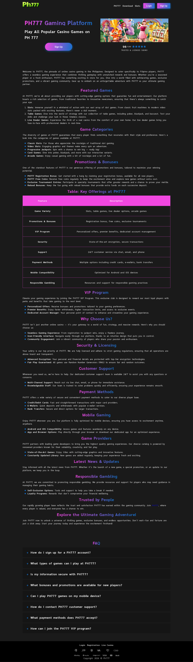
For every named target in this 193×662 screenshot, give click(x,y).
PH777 (117, 6)
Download (128, 6)
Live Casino (108, 645)
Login (149, 5)
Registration (93, 645)
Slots (137, 6)
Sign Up (163, 5)
